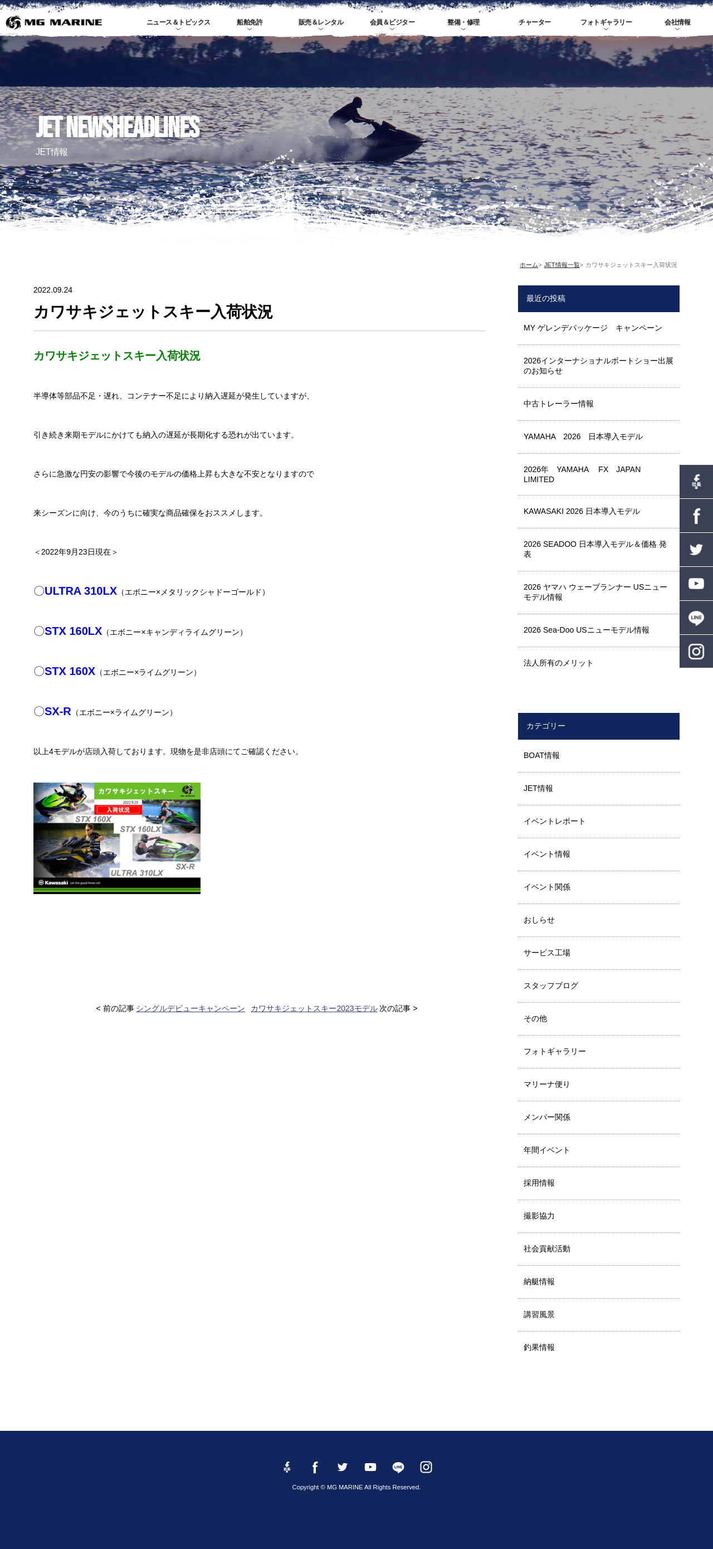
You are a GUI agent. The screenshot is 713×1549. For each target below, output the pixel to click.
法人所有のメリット (559, 662)
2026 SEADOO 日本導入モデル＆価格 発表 (595, 549)
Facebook (696, 515)
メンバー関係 (547, 1117)
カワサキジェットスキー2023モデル (314, 1008)
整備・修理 (463, 22)
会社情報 (677, 22)
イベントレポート (555, 821)
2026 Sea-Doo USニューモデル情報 (586, 629)
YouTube (696, 583)
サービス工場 (547, 952)
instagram (696, 651)
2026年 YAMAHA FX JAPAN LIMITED (586, 474)
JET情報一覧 (562, 264)
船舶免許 (249, 22)
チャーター (535, 22)
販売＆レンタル (321, 22)
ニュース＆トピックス (178, 22)
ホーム (529, 264)
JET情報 (538, 788)
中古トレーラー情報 (559, 403)
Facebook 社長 (696, 481)
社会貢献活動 (547, 1248)
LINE (696, 617)
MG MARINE (53, 22)
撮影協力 (539, 1215)
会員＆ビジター (392, 22)
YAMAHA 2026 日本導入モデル (583, 436)
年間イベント (547, 1149)
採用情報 (539, 1182)
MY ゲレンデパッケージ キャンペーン (593, 327)
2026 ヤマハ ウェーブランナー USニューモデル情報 (595, 591)
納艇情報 (539, 1281)
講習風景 (539, 1314)
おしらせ (539, 919)
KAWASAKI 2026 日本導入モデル (582, 511)
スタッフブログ (551, 985)
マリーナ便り (547, 1084)
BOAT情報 (542, 755)
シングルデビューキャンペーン (190, 1008)
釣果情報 (539, 1347)
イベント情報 (547, 853)
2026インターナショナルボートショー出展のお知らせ (598, 365)
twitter (696, 549)
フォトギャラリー (606, 22)
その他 (535, 1018)
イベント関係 (547, 886)
